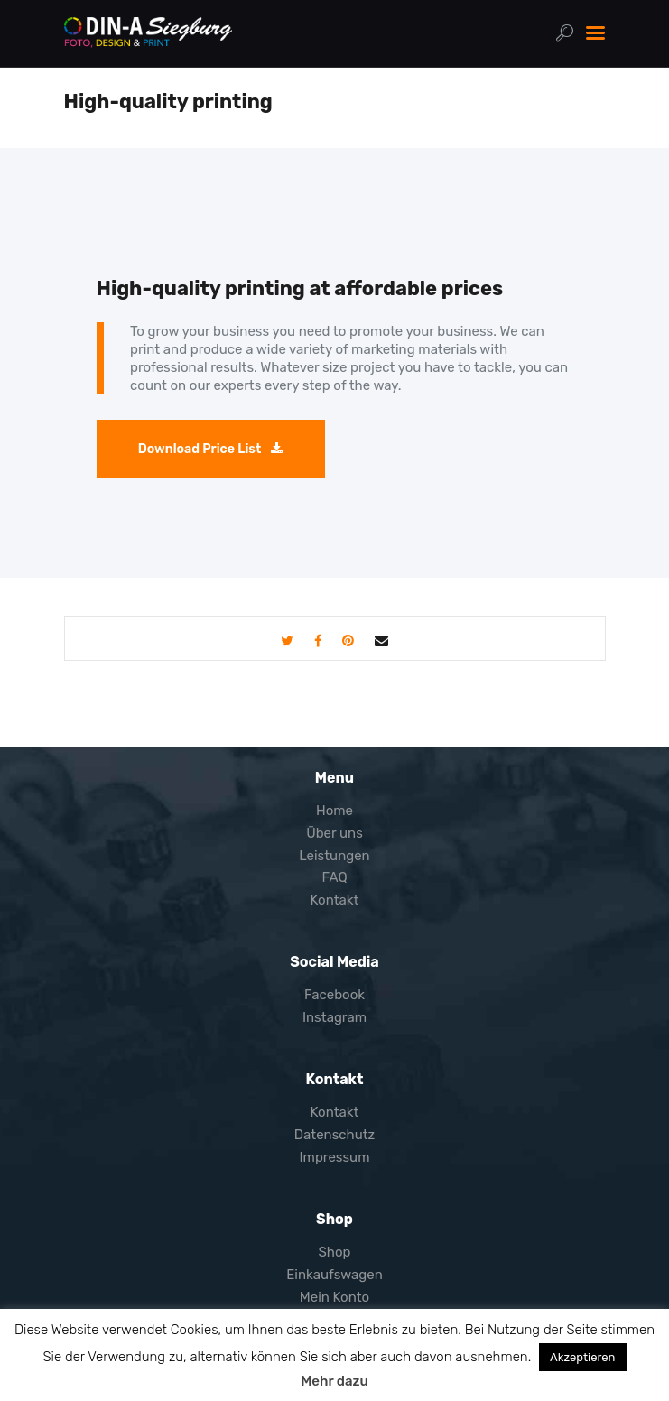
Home (334, 811)
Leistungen (334, 856)
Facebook (334, 995)
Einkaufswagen (334, 1274)
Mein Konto (334, 1297)
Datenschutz (335, 1135)
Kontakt (335, 900)
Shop (334, 1252)
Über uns (334, 833)
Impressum (335, 1157)
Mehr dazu (334, 1381)
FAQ (334, 877)
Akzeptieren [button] (582, 1357)
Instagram (334, 1017)
